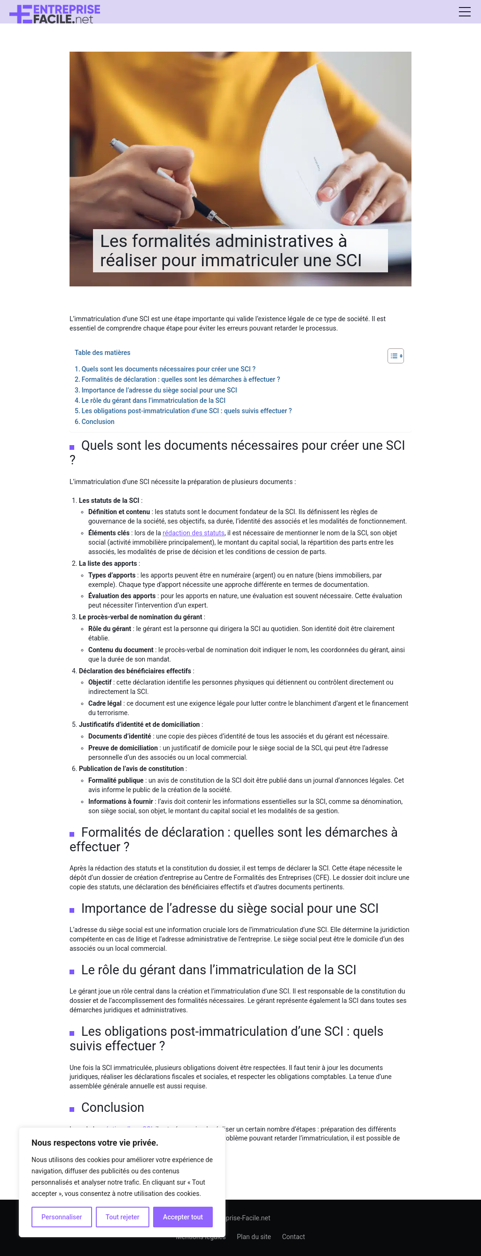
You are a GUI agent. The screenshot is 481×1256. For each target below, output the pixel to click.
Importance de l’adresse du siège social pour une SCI (159, 390)
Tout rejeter (123, 1217)
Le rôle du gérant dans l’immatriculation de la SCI (153, 400)
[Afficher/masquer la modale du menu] (465, 12)
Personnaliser (61, 1217)
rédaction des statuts (194, 533)
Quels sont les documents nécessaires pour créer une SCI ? (169, 369)
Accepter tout (183, 1217)
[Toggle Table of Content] (391, 356)
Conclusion (98, 421)
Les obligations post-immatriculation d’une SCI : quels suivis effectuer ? (187, 411)
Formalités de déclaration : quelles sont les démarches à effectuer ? (181, 379)
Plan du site (254, 1237)
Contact (293, 1237)
